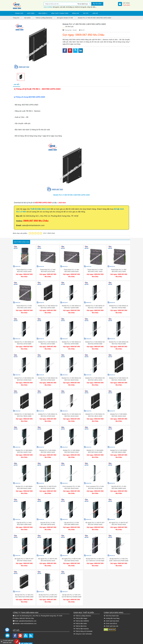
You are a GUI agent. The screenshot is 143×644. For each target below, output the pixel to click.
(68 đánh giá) (69, 26)
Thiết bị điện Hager (80, 608)
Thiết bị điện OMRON (81, 611)
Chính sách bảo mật (111, 616)
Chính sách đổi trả (110, 613)
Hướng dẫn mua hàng (111, 608)
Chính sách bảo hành (111, 611)
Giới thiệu (30, 13)
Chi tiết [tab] (16, 84)
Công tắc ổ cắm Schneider (82, 624)
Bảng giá (75, 13)
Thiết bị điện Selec (80, 613)
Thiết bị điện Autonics (81, 619)
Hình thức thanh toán (59, 13)
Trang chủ (19, 13)
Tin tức (85, 13)
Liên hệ (95, 13)
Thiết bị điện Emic (80, 616)
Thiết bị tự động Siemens (82, 606)
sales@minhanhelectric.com (27, 611)
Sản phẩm (42, 13)
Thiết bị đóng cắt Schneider (82, 621)
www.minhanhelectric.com (28, 613)
